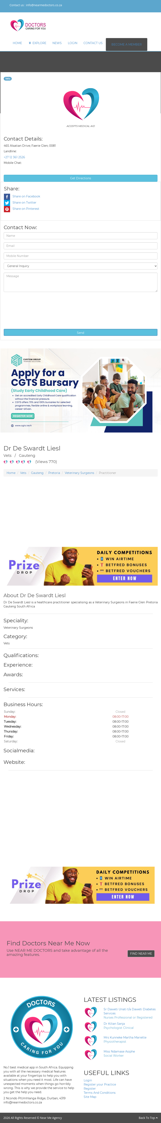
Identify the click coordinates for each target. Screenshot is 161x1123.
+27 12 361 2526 (14, 157)
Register (90, 1088)
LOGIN (72, 43)
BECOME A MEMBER (126, 44)
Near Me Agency (51, 1118)
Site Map (90, 1097)
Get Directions (80, 178)
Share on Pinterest (21, 209)
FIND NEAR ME (141, 953)
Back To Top (148, 1118)
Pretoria (54, 473)
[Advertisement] (80, 518)
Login (88, 1080)
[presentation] (20, 310)
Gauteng (37, 473)
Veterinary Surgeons (79, 473)
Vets (23, 473)
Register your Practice (100, 1084)
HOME (17, 43)
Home (11, 473)
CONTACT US (93, 43)
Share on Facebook (22, 196)
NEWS (57, 43)
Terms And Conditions (100, 1093)
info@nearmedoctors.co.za (44, 5)
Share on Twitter (20, 202)
